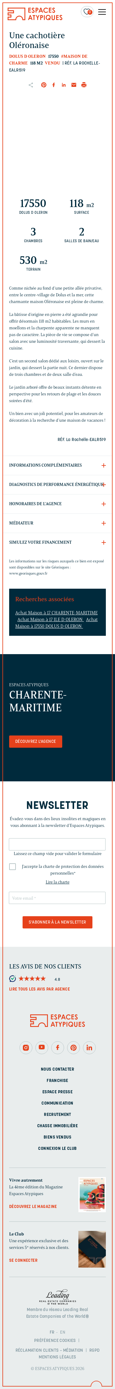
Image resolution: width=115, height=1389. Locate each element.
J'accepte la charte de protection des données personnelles (63, 870)
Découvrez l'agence (35, 741)
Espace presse (57, 1092)
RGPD (94, 1350)
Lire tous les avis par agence (39, 989)
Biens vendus (57, 1137)
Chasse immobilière (57, 1126)
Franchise (57, 1081)
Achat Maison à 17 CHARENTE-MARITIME (56, 613)
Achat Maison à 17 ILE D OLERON (50, 619)
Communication (57, 1103)
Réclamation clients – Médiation (49, 1350)
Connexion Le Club (57, 1148)
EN (62, 1332)
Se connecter (23, 1260)
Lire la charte (58, 882)
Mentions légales (57, 1357)
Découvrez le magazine (33, 1207)
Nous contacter (57, 1069)
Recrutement (57, 1115)
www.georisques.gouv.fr (28, 573)
